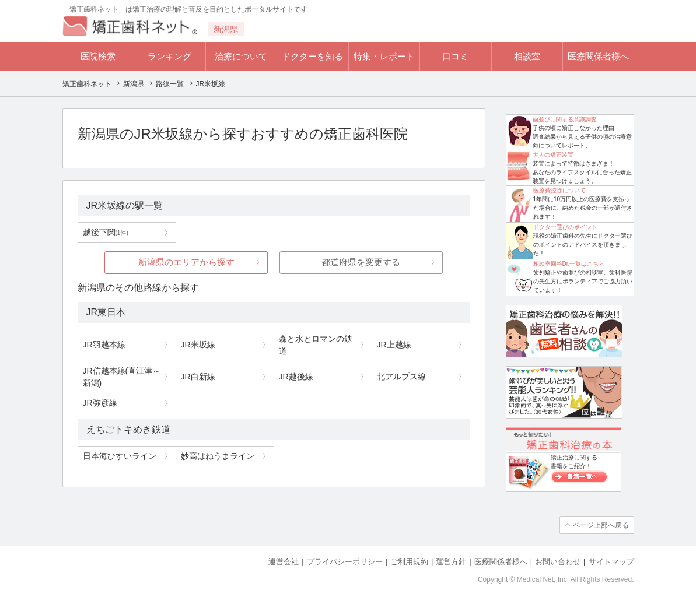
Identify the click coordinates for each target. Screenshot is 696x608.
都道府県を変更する (360, 262)
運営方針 (451, 561)
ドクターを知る (312, 56)
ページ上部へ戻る (601, 525)
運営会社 (283, 561)
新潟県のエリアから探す (186, 262)
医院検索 (98, 56)
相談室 (527, 56)
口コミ (455, 56)
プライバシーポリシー (345, 561)
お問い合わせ (557, 561)
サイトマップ (611, 561)
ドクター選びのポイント (565, 227)
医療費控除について (559, 190)
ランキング (169, 56)
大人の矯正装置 (553, 155)
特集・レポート (384, 56)
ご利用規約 (409, 561)
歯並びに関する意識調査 (565, 119)
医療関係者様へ (598, 56)
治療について (241, 56)
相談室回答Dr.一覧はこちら (569, 264)
